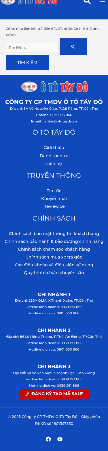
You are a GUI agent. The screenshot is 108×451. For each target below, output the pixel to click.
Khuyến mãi (54, 198)
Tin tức (54, 190)
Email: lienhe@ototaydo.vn (54, 121)
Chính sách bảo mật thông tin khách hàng (54, 233)
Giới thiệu (54, 147)
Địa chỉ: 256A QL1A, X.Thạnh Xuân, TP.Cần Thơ (54, 300)
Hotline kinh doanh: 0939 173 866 (54, 307)
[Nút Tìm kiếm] (73, 46)
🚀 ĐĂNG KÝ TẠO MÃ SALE (54, 393)
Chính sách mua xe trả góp (53, 257)
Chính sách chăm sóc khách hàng (54, 249)
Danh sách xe (54, 155)
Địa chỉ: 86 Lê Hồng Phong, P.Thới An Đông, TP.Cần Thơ (54, 337)
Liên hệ (54, 163)
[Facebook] (48, 439)
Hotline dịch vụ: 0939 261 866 (54, 386)
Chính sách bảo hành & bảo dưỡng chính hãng (54, 241)
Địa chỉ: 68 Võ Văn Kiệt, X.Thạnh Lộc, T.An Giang (54, 373)
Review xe (54, 206)
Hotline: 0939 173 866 (54, 115)
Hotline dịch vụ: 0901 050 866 (54, 313)
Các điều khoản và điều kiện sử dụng (54, 264)
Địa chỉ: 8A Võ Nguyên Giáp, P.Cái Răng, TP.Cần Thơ (54, 109)
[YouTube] (59, 439)
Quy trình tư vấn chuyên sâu (54, 272)
